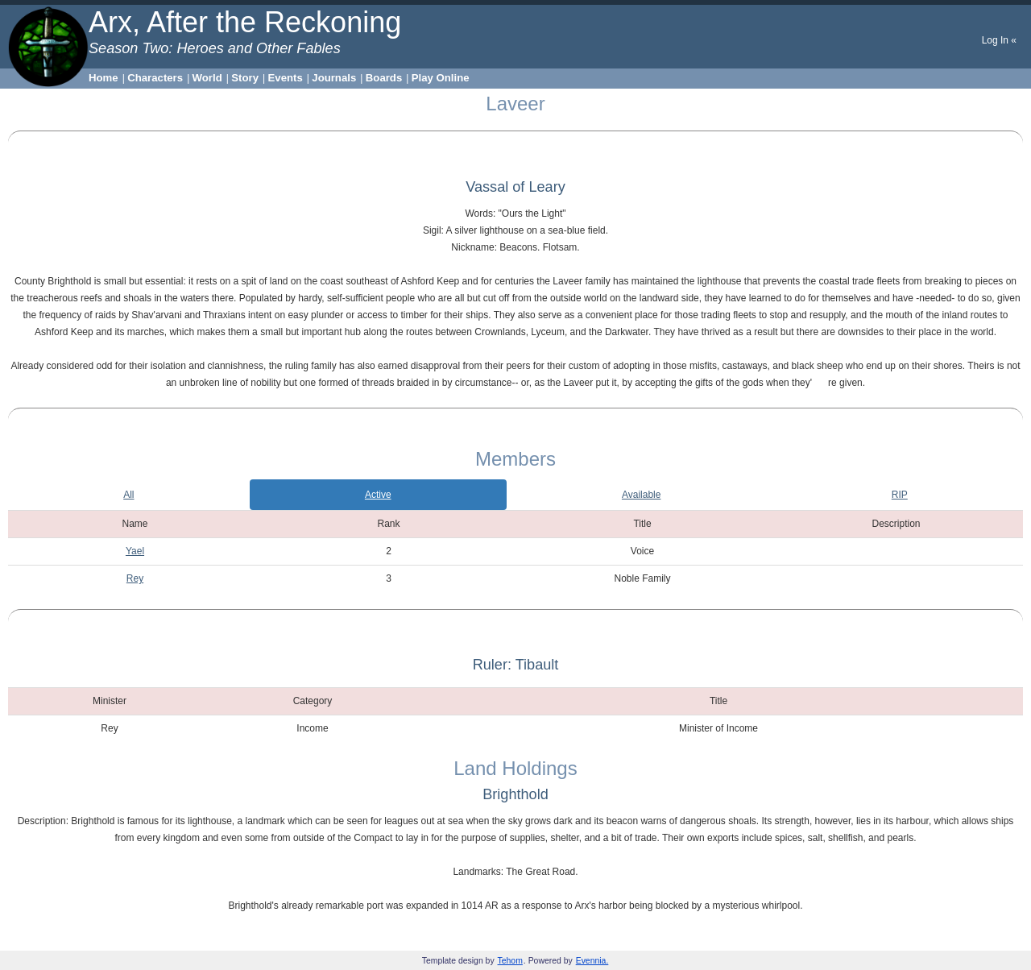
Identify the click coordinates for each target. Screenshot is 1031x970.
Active (378, 494)
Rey (134, 578)
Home (103, 78)
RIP (900, 494)
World (207, 78)
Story (245, 78)
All (128, 494)
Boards (384, 78)
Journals (334, 78)
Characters (155, 78)
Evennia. (592, 960)
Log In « (999, 40)
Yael (135, 551)
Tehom (510, 960)
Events (285, 78)
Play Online (441, 78)
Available (641, 494)
